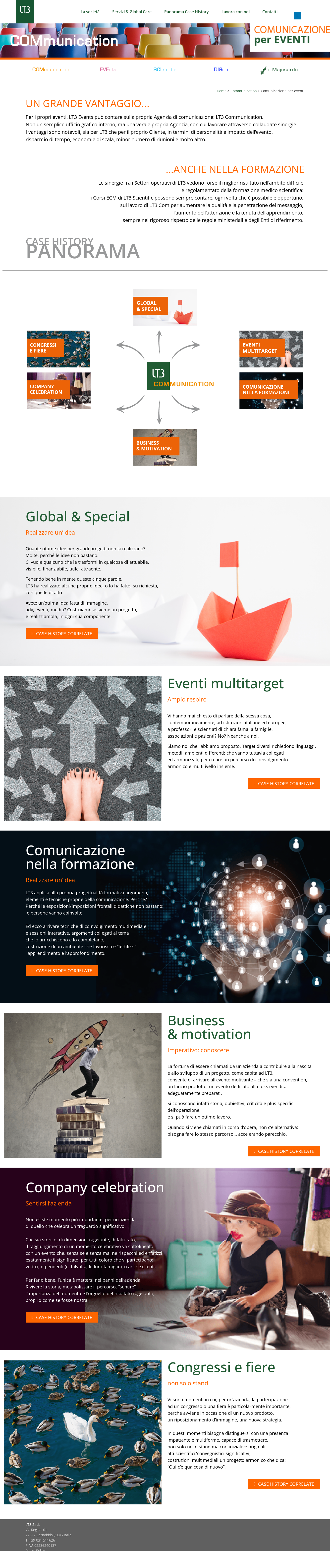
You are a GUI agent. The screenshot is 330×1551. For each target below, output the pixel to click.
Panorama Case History (186, 11)
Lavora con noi (235, 11)
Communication (243, 90)
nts (108, 69)
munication (51, 69)
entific (165, 69)
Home (221, 90)
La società (90, 11)
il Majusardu (283, 69)
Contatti (269, 11)
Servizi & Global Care (132, 11)
